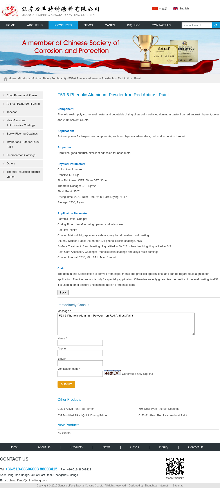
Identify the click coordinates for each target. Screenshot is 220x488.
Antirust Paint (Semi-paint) (49, 78)
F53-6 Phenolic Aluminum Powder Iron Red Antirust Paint (126, 324)
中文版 (159, 8)
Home (12, 78)
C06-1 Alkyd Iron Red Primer (76, 408)
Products (24, 78)
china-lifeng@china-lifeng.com (28, 480)
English (178, 8)
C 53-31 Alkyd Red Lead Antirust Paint (163, 415)
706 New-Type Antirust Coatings (159, 408)
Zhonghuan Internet (156, 485)
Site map (178, 485)
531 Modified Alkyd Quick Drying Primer (83, 415)
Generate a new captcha (137, 373)
